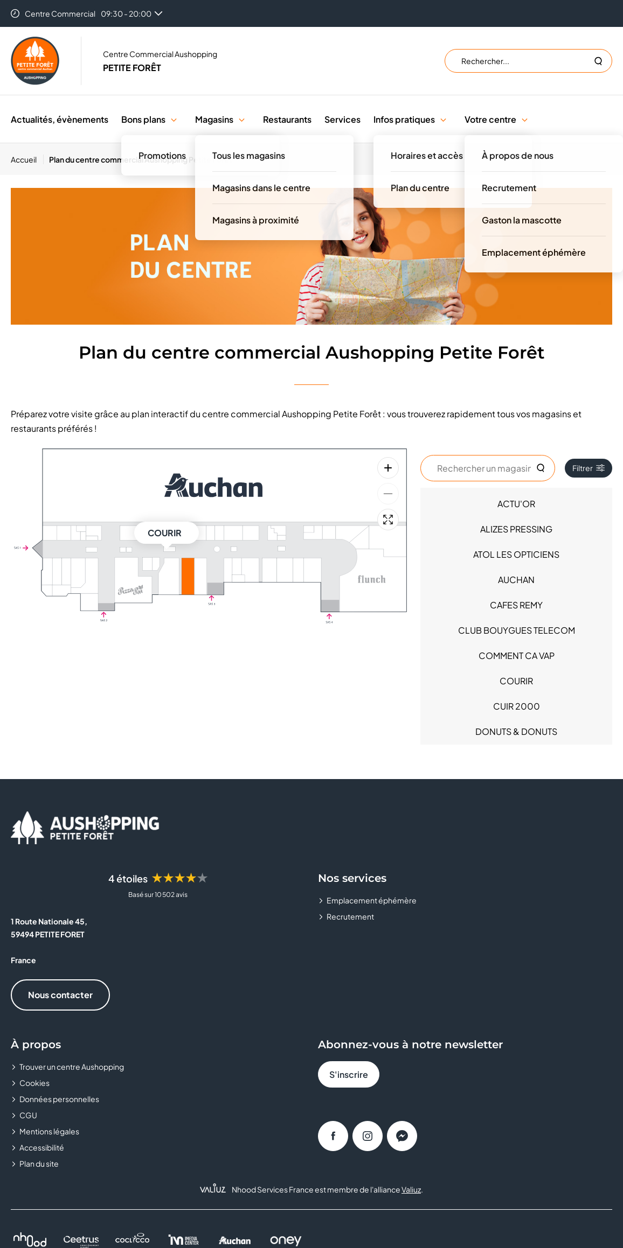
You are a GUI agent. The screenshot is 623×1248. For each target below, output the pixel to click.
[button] (173, 119)
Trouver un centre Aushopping (71, 1066)
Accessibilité (41, 1147)
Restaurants (287, 119)
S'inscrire (348, 1074)
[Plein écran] (388, 519)
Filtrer (588, 468)
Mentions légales (49, 1131)
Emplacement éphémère (372, 900)
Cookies (34, 1083)
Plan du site (39, 1163)
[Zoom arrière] (388, 493)
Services (342, 119)
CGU (28, 1115)
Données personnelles (59, 1099)
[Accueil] (27, 159)
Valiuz (411, 1189)
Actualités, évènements (59, 119)
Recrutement (350, 916)
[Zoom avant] (388, 468)
